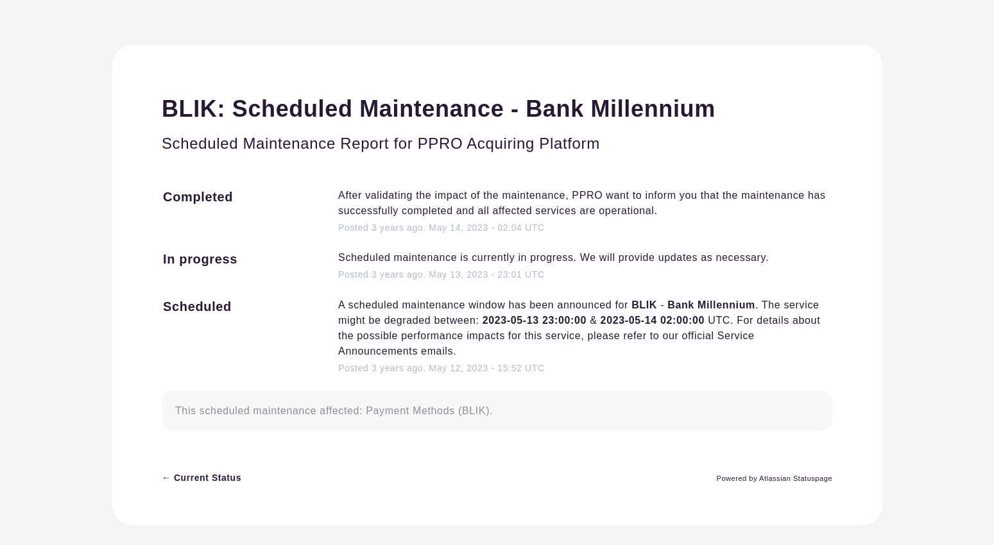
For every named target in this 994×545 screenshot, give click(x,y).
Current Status (201, 478)
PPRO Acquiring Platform (509, 143)
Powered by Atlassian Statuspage (774, 478)
